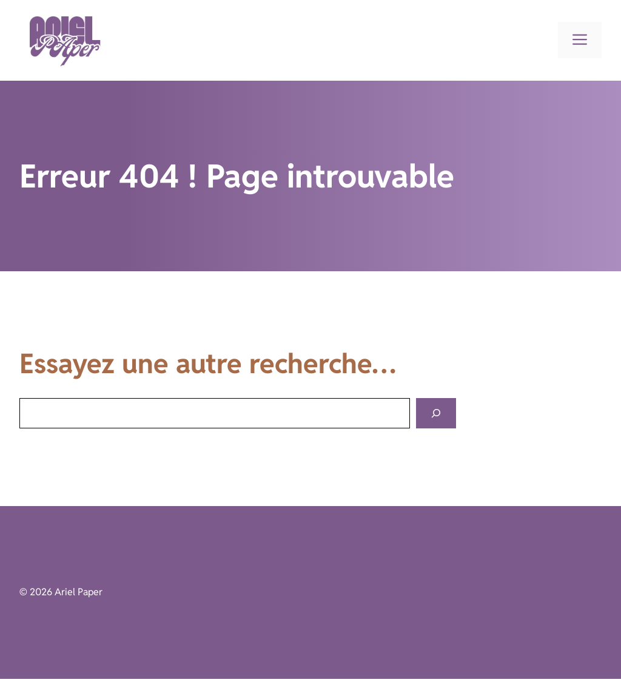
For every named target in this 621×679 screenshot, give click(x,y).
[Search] (436, 413)
